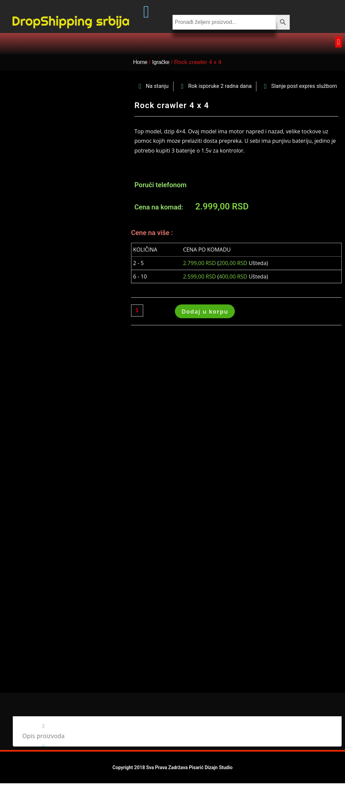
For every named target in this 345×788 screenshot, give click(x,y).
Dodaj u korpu (205, 323)
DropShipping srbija (70, 27)
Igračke (162, 74)
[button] (338, 53)
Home (140, 74)
